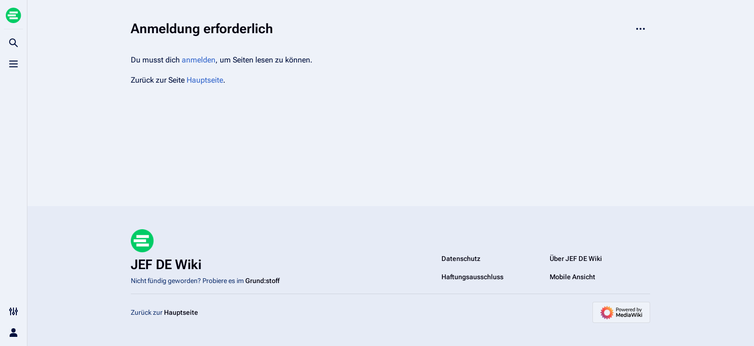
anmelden (198, 59)
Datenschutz (460, 258)
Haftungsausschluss (472, 277)
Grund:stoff (262, 280)
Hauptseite (205, 80)
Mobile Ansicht (572, 277)
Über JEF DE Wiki (576, 258)
